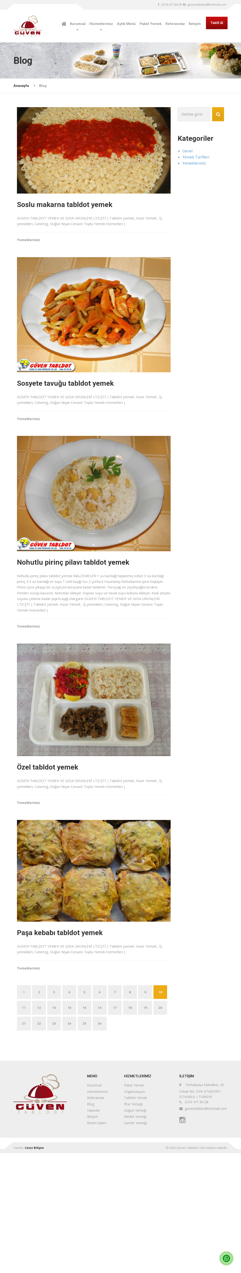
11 (39, 1127)
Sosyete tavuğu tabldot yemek (76, 410)
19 (24, 1143)
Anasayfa (21, 86)
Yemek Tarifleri (195, 157)
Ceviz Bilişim (34, 1267)
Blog (90, 1224)
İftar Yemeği (133, 1224)
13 (70, 1127)
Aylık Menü (126, 24)
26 (133, 1143)
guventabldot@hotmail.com (204, 4)
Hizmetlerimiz (101, 24)
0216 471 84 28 (170, 4)
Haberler (93, 1230)
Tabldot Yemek (135, 1217)
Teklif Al (216, 23)
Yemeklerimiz (39, 251)
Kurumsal (77, 24)
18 (148, 1127)
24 (102, 1143)
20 (39, 1143)
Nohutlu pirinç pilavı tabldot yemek (84, 612)
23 (86, 1143)
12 (55, 1127)
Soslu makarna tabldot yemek (76, 208)
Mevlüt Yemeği (135, 1236)
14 (86, 1127)
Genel (187, 151)
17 (133, 1127)
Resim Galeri (96, 1242)
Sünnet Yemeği (135, 1242)
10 (24, 1127)
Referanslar (175, 24)
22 (70, 1143)
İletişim (195, 24)
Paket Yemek (150, 24)
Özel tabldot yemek (58, 843)
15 (102, 1127)
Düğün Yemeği (135, 1230)
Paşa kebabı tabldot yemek (71, 1032)
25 (117, 1143)
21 (55, 1143)
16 (117, 1127)
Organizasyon (134, 1211)
